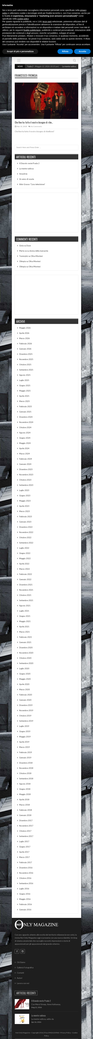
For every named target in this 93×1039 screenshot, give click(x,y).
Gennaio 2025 (25, 412)
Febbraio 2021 (25, 637)
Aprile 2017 (24, 852)
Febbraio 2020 (25, 695)
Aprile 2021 (24, 626)
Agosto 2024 (24, 432)
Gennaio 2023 (25, 522)
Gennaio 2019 (25, 757)
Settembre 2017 (26, 836)
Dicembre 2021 (25, 584)
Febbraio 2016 (25, 904)
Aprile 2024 (24, 448)
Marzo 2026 (24, 338)
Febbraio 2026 (25, 343)
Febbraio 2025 (25, 406)
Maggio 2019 (25, 736)
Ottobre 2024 (25, 427)
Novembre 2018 (26, 768)
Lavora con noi (23, 983)
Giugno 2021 (24, 616)
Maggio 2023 (25, 501)
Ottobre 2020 (25, 658)
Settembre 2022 (26, 543)
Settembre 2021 (26, 600)
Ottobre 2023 (25, 480)
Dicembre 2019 (25, 705)
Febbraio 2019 (25, 752)
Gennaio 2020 (25, 700)
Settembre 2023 (26, 485)
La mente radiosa (73, 66)
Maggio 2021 (25, 621)
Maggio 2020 (25, 679)
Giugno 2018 (24, 789)
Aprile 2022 (24, 564)
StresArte (23, 174)
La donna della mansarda (37, 251)
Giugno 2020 (24, 674)
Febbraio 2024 (25, 459)
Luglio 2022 (24, 548)
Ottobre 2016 (25, 878)
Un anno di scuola (26, 179)
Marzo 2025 (24, 401)
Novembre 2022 (26, 532)
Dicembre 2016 (25, 867)
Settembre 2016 (26, 883)
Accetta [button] (82, 51)
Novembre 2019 (26, 710)
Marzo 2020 (24, 689)
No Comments (36, 126)
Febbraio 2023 (25, 516)
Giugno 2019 (24, 731)
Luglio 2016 (24, 888)
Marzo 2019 (24, 747)
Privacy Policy (65, 1033)
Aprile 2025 (24, 396)
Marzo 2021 (24, 632)
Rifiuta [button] (65, 51)
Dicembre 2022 (25, 527)
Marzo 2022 (24, 569)
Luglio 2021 (24, 611)
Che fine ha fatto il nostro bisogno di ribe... (34, 122)
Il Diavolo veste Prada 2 (27, 66)
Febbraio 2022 (25, 574)
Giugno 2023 (24, 495)
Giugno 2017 (24, 847)
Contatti (20, 973)
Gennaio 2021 (25, 642)
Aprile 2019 (24, 742)
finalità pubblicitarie (32, 30)
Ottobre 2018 (25, 773)
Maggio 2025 (25, 391)
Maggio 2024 (25, 443)
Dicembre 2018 (25, 763)
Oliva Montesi (37, 256)
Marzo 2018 (24, 805)
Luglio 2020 (24, 668)
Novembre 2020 (26, 653)
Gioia (21, 245)
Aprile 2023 (24, 506)
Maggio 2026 (25, 328)
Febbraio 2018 (25, 810)
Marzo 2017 (24, 857)
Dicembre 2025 (25, 354)
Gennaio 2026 (25, 349)
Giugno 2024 (24, 438)
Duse (28, 245)
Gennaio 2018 (25, 815)
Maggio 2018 (25, 794)
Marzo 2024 (24, 453)
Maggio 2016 (25, 899)
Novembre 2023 (26, 474)
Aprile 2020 (24, 684)
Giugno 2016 (24, 894)
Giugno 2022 (24, 553)
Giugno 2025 (24, 385)
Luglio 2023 (24, 490)
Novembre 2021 (26, 590)
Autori (19, 978)
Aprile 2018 (24, 799)
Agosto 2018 (24, 784)
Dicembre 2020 (25, 647)
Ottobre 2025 (25, 364)
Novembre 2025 (26, 359)
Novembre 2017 (26, 826)
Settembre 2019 (26, 721)
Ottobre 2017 (25, 831)
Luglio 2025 (24, 380)
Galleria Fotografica (25, 967)
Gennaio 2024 (25, 464)
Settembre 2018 (26, 778)
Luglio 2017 (24, 841)
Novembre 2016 (26, 873)
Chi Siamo (21, 962)
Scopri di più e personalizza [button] (20, 51)
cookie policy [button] (23, 19)
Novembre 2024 (26, 422)
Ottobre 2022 (25, 537)
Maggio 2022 (25, 558)
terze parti (47, 21)
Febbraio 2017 (25, 862)
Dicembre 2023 (25, 469)
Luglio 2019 (24, 726)
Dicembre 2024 (25, 417)
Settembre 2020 (26, 663)
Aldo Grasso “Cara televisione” (32, 184)
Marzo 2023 (24, 511)
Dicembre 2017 (25, 820)
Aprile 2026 (24, 333)
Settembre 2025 (26, 370)
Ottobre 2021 (25, 595)
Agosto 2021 (24, 605)
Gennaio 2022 (25, 579)
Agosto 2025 (24, 375)
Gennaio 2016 (25, 909)
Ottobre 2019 (25, 716)
